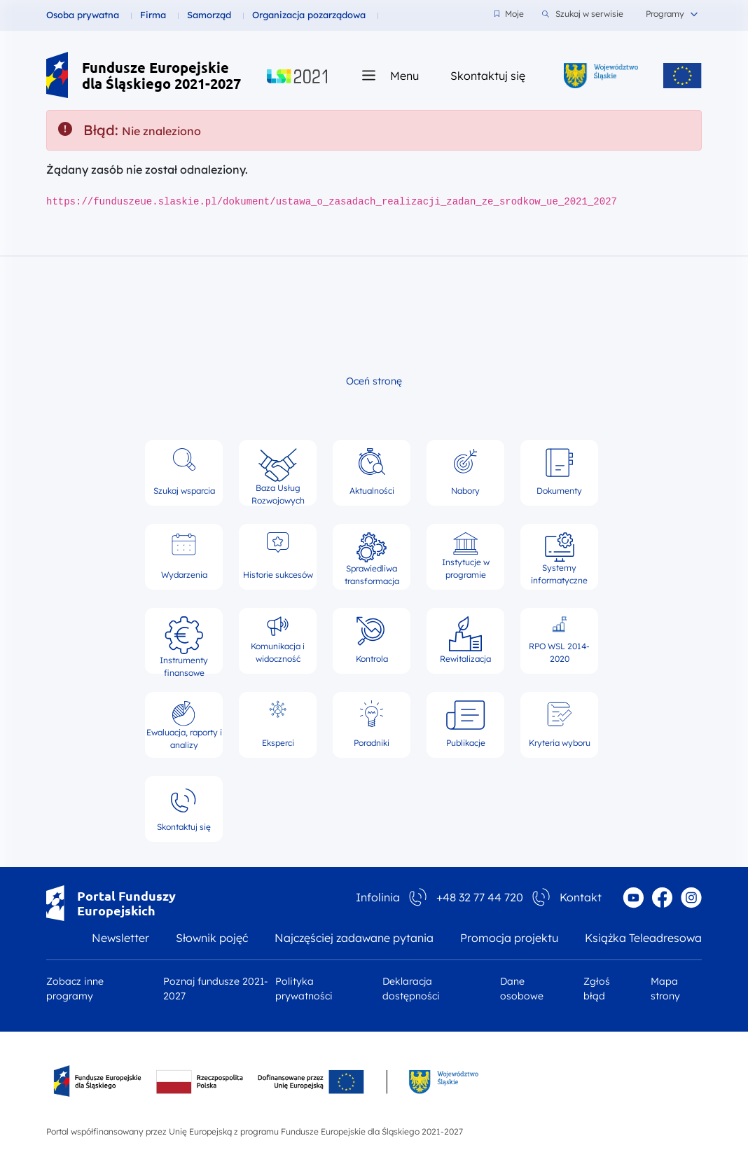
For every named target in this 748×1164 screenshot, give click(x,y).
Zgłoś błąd (596, 988)
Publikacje (465, 724)
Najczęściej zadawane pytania (354, 938)
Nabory (465, 472)
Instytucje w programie (466, 556)
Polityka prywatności (304, 988)
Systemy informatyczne (559, 556)
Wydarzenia (184, 556)
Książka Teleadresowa (643, 938)
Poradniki (371, 724)
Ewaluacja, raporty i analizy (184, 724)
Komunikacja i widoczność (278, 640)
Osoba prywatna (82, 14)
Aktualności (371, 472)
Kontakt (581, 897)
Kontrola (372, 640)
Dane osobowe (521, 988)
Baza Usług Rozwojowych (278, 472)
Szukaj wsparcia (184, 472)
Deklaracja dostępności (411, 988)
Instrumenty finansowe (184, 640)
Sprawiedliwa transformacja (372, 556)
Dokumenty (559, 472)
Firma (153, 14)
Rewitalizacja (465, 640)
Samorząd (209, 14)
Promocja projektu (509, 938)
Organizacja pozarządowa (309, 14)
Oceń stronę (374, 381)
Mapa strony (665, 988)
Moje (509, 13)
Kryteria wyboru (559, 724)
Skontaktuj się (487, 75)
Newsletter (120, 938)
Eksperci (278, 724)
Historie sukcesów (278, 556)
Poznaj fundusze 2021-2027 (215, 988)
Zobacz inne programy (75, 988)
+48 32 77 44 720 (479, 897)
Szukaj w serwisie (582, 14)
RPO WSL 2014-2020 (559, 640)
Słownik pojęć (212, 938)
